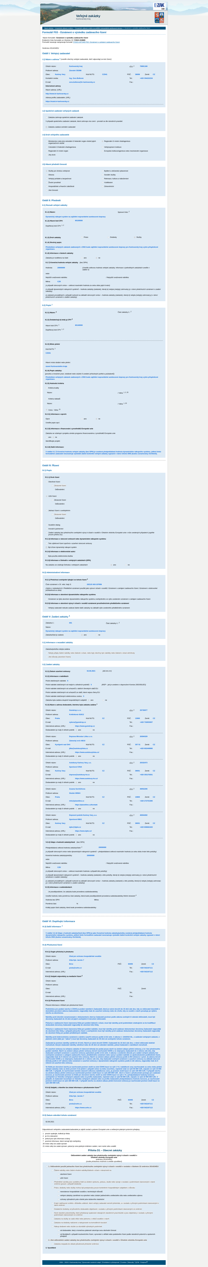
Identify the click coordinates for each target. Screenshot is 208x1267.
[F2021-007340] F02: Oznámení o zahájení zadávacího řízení (96, 42)
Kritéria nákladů (54, 399)
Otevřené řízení (54, 482)
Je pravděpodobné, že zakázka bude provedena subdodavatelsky (73, 892)
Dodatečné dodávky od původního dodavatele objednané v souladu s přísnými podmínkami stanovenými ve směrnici (98, 1209)
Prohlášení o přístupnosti (110, 1262)
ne (99, 258)
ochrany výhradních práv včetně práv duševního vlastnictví (82, 1199)
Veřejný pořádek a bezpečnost (59, 179)
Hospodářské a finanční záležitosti (61, 186)
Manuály (131, 1262)
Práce (86, 237)
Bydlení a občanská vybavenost (116, 171)
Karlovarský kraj (96, 8)
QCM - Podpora (140, 1262)
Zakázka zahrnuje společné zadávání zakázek (65, 117)
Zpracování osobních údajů (91, 1262)
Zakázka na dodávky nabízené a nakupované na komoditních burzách (80, 1223)
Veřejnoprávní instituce (112, 147)
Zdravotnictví (109, 186)
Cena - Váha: (54, 410)
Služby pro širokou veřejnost (59, 171)
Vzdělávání (108, 182)
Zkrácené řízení (60, 486)
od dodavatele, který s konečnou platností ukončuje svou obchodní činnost (88, 1230)
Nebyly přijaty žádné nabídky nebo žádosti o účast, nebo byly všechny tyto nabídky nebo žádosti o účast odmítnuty (91, 653)
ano (85, 258)
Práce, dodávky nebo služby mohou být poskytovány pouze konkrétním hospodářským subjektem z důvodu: (94, 1188)
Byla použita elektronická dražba (60, 556)
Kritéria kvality (53, 388)
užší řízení (64, 1178)
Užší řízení (52, 496)
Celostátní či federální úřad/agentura (62, 147)
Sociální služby (110, 175)
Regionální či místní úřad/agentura (117, 141)
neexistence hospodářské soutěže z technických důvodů (81, 1192)
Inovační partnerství (55, 529)
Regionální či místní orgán (58, 151)
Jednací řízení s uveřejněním (59, 510)
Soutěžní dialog (54, 525)
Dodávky (113, 237)
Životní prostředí (54, 182)
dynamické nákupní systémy (64, 28)
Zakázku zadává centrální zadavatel (61, 127)
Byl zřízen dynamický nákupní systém (62, 547)
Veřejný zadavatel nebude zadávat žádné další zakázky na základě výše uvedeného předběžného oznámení (89, 608)
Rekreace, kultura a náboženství (116, 179)
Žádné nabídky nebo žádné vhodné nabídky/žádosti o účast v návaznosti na (82, 1170)
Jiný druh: (52, 155)
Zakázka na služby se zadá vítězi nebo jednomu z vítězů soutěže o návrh (81, 1219)
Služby (139, 237)
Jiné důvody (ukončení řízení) (59, 657)
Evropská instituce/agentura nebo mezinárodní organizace (126, 151)
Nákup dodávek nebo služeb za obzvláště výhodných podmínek (78, 1226)
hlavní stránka (48, 28)
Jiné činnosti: (53, 190)
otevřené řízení (66, 1174)
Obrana (51, 175)
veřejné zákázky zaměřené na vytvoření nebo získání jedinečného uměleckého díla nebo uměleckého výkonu (101, 1195)
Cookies (124, 1262)
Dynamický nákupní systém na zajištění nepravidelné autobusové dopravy (99, 28)
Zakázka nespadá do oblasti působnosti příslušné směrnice (76, 1244)
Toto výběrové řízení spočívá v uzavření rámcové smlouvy (70, 543)
